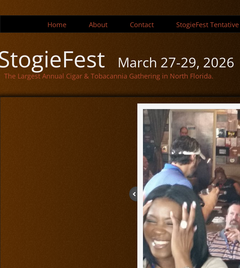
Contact (142, 24)
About (98, 24)
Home (56, 24)
